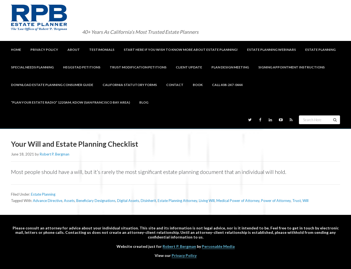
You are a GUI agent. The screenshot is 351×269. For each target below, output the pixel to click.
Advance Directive (47, 200)
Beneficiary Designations (95, 200)
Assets (69, 200)
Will (305, 200)
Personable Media (218, 246)
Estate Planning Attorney (177, 200)
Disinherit (148, 200)
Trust (296, 200)
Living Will (207, 200)
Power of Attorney (276, 200)
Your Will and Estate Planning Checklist (74, 144)
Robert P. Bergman (179, 246)
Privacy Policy (184, 255)
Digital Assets (128, 200)
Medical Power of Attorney (237, 200)
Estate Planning (43, 194)
